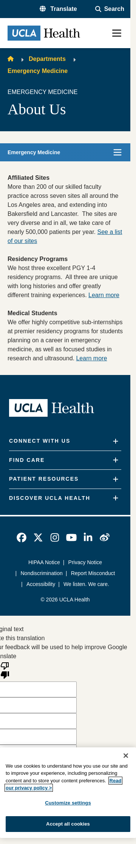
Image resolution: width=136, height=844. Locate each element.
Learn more (103, 295)
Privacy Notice (85, 562)
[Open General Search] (109, 9)
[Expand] (115, 441)
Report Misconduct (93, 573)
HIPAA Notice (44, 562)
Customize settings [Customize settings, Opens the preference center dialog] (68, 803)
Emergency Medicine (38, 71)
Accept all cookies (68, 824)
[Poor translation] (4, 670)
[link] (21, 537)
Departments (47, 59)
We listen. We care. (86, 584)
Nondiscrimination (42, 573)
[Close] (125, 755)
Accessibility (40, 584)
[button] (58, 9)
